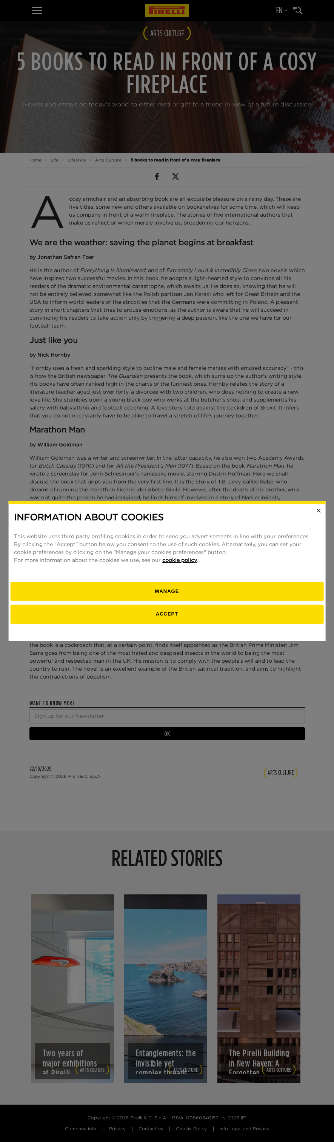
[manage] (167, 591)
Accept (167, 614)
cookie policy (179, 560)
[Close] (319, 510)
